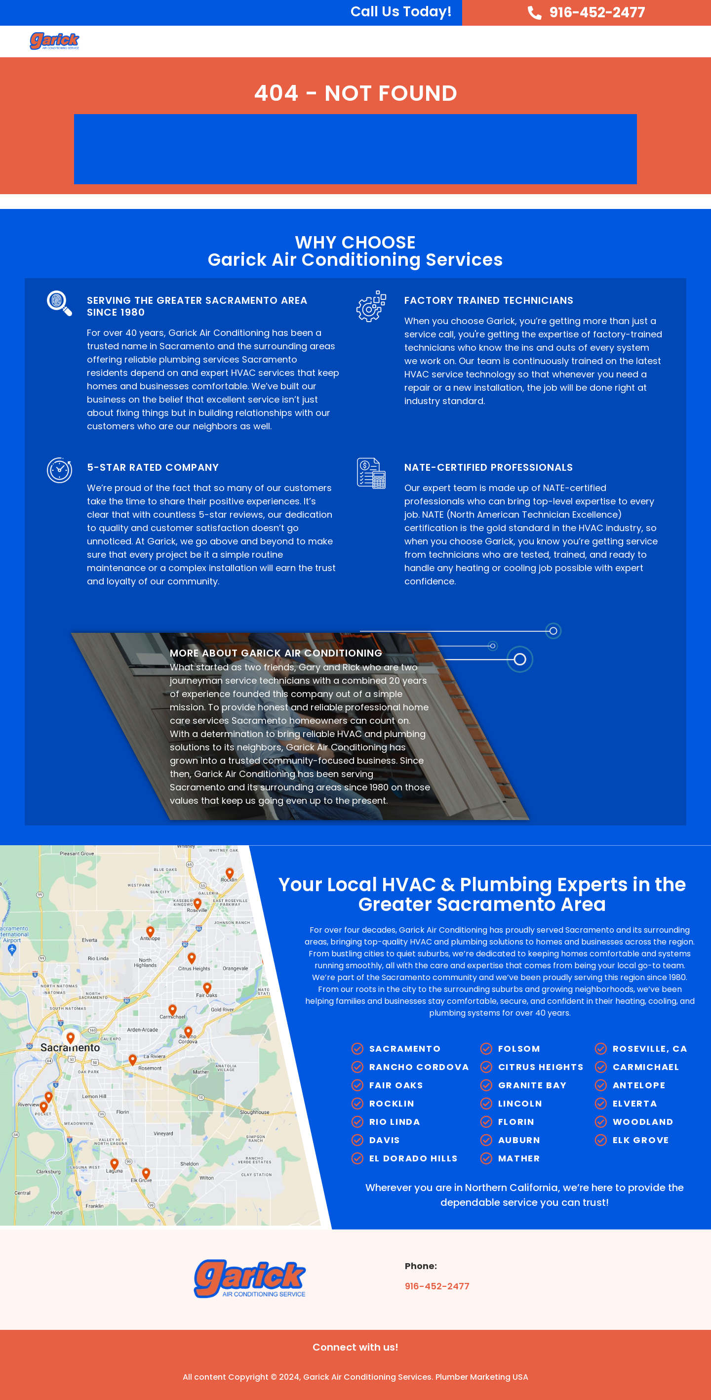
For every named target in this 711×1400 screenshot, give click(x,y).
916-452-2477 (437, 1286)
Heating (509, 41)
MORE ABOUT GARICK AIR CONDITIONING (276, 653)
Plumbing (572, 41)
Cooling (451, 41)
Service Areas (648, 41)
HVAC (397, 41)
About (346, 41)
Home (300, 41)
